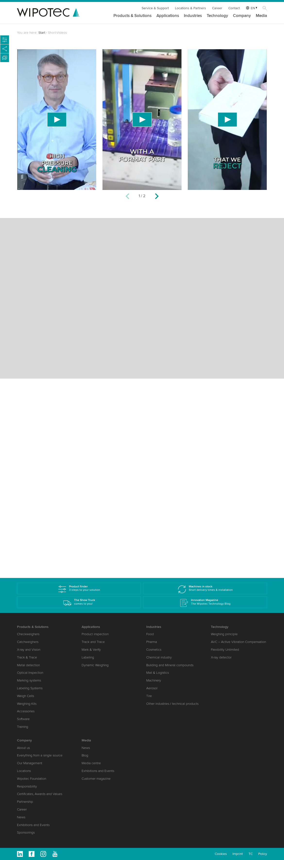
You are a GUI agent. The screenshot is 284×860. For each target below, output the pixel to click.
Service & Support (155, 8)
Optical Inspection (30, 673)
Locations (24, 771)
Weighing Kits (26, 704)
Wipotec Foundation (31, 779)
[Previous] (127, 196)
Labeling (88, 657)
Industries (193, 16)
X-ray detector (221, 657)
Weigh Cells (25, 696)
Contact (234, 8)
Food (150, 634)
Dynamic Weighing (95, 665)
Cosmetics (153, 650)
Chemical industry (159, 657)
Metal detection (28, 665)
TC (251, 854)
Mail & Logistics (157, 673)
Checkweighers (28, 634)
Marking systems (29, 680)
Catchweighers (27, 642)
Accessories (25, 711)
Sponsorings (26, 832)
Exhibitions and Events (33, 825)
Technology (217, 16)
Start (41, 33)
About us (23, 748)
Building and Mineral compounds (169, 665)
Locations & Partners (190, 8)
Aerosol (151, 688)
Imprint (237, 854)
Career (217, 8)
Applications (167, 16)
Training (22, 727)
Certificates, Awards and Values (39, 794)
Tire (149, 696)
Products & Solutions (132, 16)
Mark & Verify (91, 650)
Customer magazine (96, 779)
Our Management (29, 763)
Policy (262, 854)
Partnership (25, 802)
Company (242, 16)
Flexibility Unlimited (225, 650)
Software (23, 719)
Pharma (151, 642)
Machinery (153, 680)
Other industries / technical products (172, 704)
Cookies (221, 854)
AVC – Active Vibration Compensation (238, 642)
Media (261, 16)
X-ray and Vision (28, 650)
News (21, 817)
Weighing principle (224, 634)
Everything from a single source (39, 755)
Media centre (91, 763)
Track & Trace (27, 657)
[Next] (156, 196)
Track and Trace (93, 642)
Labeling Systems (30, 688)
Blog (85, 755)
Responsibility (27, 786)
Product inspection (95, 634)
